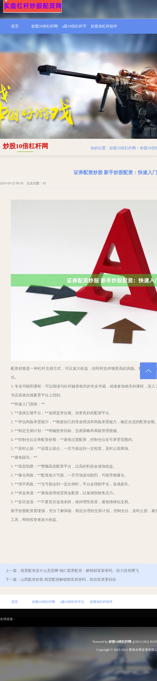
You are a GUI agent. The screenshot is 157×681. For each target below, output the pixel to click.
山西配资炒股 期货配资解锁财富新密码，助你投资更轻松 (68, 580)
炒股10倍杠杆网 (44, 26)
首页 (15, 26)
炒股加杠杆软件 (104, 26)
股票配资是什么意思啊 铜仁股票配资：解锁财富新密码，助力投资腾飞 (80, 571)
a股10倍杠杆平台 (74, 29)
